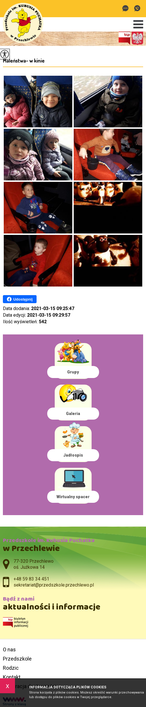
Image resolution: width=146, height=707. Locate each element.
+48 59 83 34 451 (137, 8)
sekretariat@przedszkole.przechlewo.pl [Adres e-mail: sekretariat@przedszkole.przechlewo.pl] (54, 585)
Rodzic (11, 668)
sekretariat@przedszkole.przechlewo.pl (125, 8)
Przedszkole (17, 659)
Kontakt (11, 677)
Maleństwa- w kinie (24, 60)
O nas (9, 649)
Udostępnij (20, 299)
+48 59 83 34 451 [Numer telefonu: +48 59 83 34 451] (31, 579)
